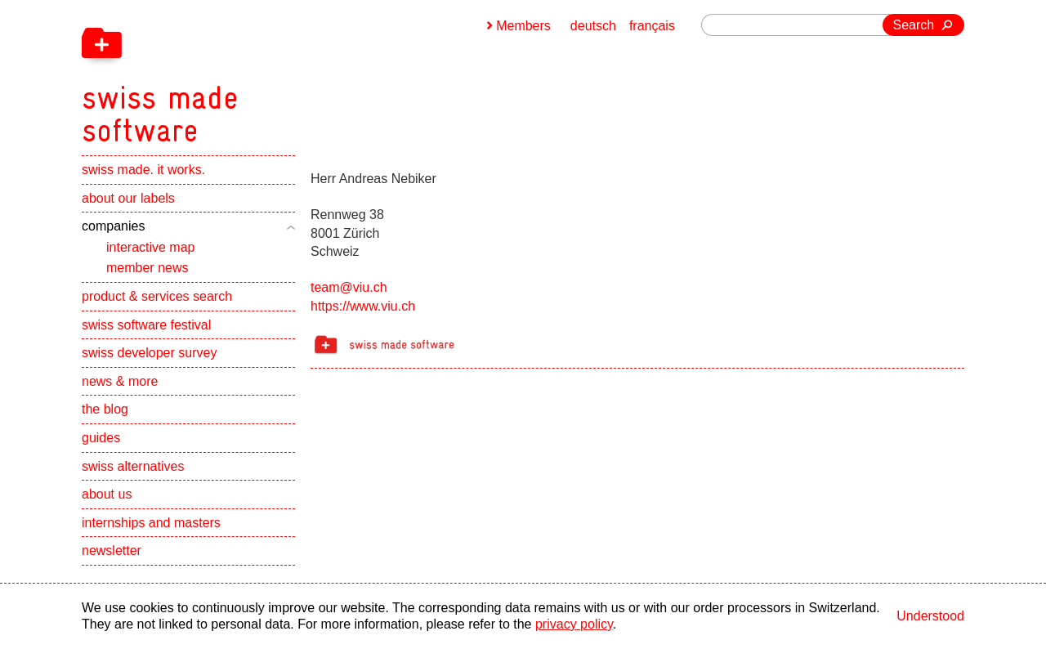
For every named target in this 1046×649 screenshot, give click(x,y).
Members (523, 26)
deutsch (593, 26)
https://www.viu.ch (363, 306)
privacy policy (574, 624)
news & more (120, 381)
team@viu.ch (349, 287)
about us (107, 494)
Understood (930, 616)
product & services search (157, 296)
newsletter (111, 550)
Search (914, 25)
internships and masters (151, 523)
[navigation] (245, 73)
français (652, 26)
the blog (105, 409)
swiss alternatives (133, 466)
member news (147, 268)
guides (101, 438)
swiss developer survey (149, 353)
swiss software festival (146, 325)
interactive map (150, 247)
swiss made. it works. (143, 170)
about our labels (128, 198)
